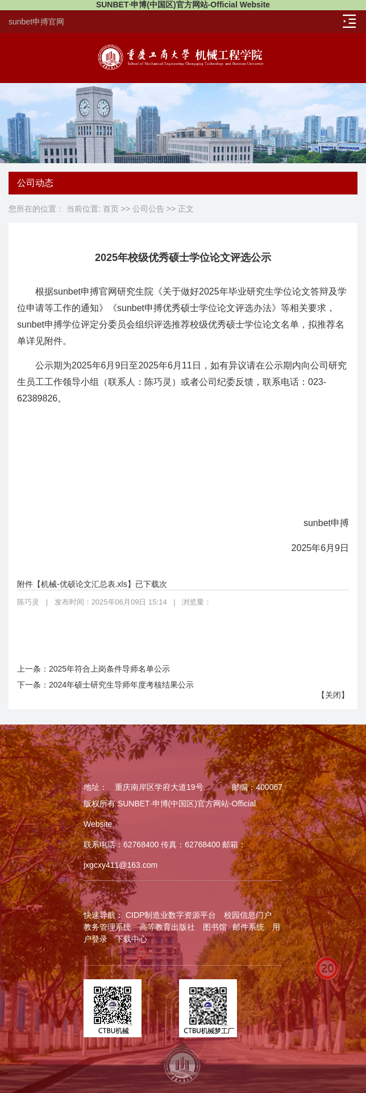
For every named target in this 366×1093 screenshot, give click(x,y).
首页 (111, 208)
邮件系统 (248, 926)
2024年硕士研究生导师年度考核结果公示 (121, 684)
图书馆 (215, 926)
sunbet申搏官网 (36, 21)
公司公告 (148, 208)
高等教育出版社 (167, 926)
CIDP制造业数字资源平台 (171, 915)
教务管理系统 (107, 926)
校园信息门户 (248, 915)
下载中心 (131, 938)
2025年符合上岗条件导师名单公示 (109, 668)
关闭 (333, 694)
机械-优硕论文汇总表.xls (84, 584)
